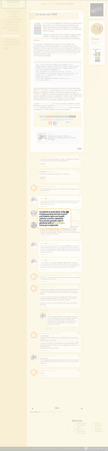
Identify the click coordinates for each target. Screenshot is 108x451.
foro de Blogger (59, 223)
